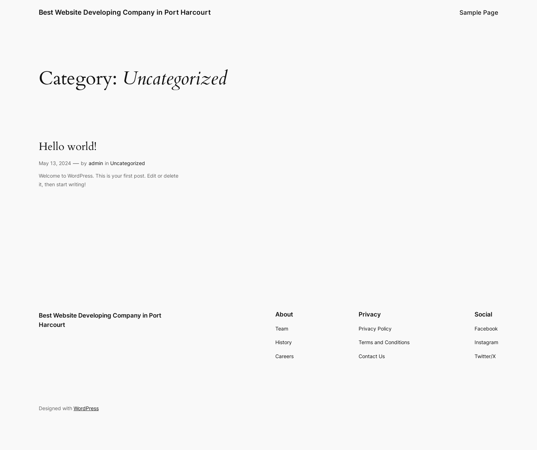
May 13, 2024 (55, 163)
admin (96, 163)
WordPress (86, 408)
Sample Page (478, 12)
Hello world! (68, 147)
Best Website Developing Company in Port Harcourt (125, 12)
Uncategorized (127, 163)
